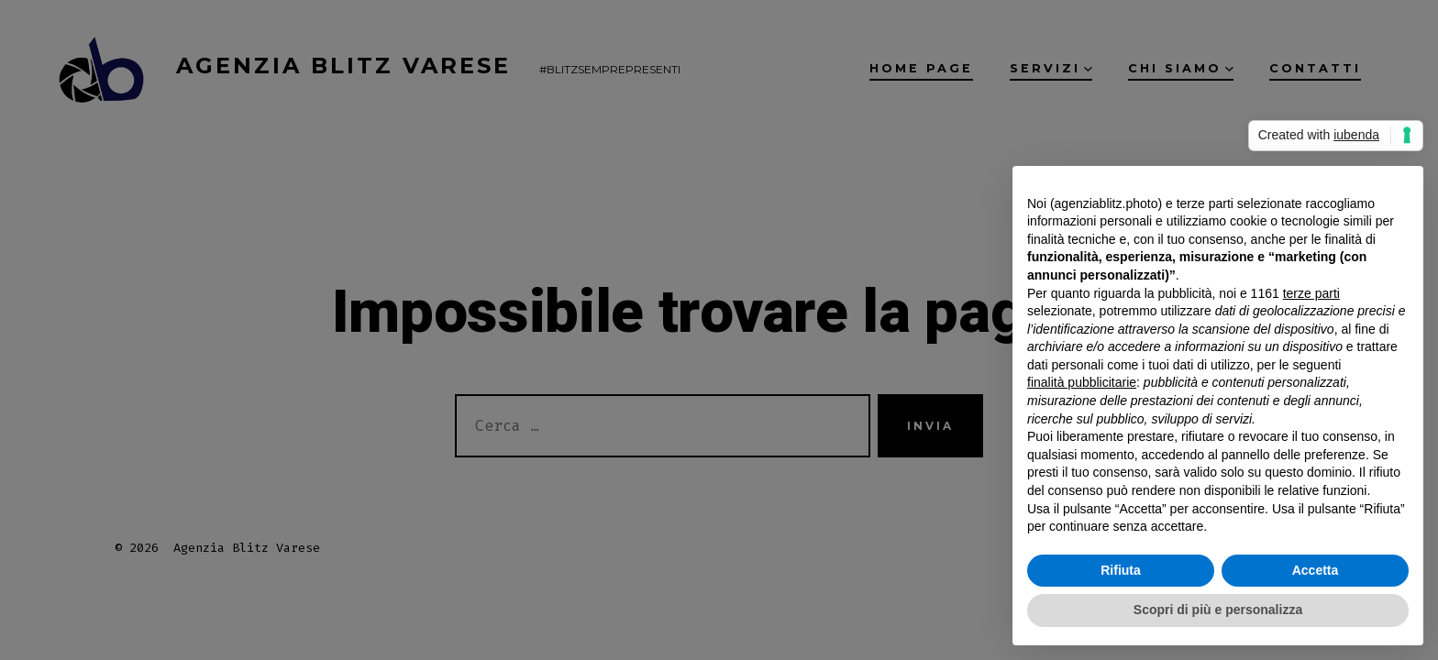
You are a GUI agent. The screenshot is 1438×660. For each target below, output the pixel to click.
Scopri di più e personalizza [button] (1218, 609)
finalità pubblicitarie (1081, 382)
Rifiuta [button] (1121, 570)
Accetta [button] (1315, 570)
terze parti (1311, 293)
